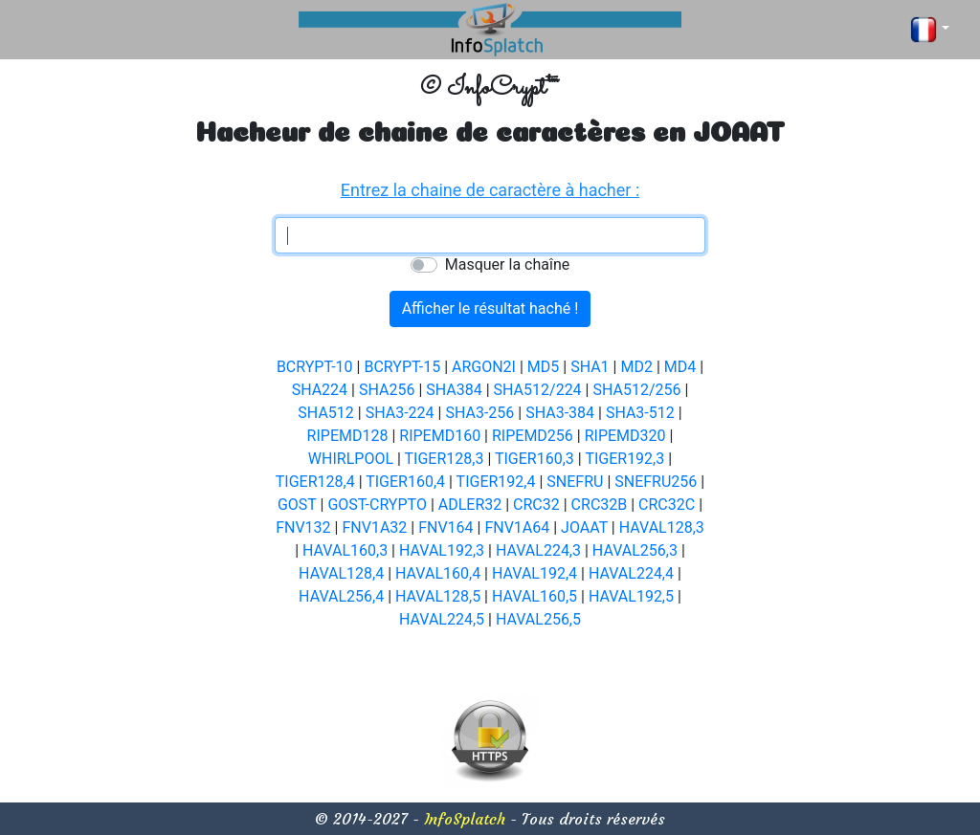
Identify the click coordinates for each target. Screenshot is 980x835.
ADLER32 (470, 504)
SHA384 (453, 390)
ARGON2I (484, 367)
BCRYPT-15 (402, 367)
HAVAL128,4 (341, 573)
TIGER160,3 (534, 459)
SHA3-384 (559, 413)
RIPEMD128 (348, 436)
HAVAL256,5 (538, 619)
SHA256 (386, 390)
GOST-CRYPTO (377, 504)
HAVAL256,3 (635, 550)
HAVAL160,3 (345, 550)
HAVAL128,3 (661, 527)
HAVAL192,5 (631, 596)
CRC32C (666, 504)
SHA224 (319, 390)
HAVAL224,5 (441, 619)
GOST (297, 504)
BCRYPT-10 (315, 367)
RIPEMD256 (532, 436)
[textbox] (490, 235)
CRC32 (536, 504)
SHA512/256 (636, 390)
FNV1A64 (516, 527)
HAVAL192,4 (534, 573)
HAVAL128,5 (437, 596)
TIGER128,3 (444, 459)
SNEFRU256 (655, 481)
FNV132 (303, 527)
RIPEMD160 (439, 436)
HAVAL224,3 (538, 550)
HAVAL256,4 (341, 596)
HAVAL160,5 (534, 596)
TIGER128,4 (315, 481)
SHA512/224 (538, 390)
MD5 (543, 367)
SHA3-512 (640, 413)
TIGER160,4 (405, 481)
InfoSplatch (464, 818)
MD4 (680, 367)
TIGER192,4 (496, 481)
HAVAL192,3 (441, 550)
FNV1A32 (374, 527)
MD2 (636, 367)
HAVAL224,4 (631, 573)
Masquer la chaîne (507, 264)
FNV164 (445, 527)
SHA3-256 (479, 413)
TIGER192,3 (624, 459)
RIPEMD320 (625, 436)
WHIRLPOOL (350, 459)
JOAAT (584, 527)
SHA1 (589, 367)
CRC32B (599, 504)
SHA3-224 (400, 413)
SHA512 (325, 413)
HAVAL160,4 (437, 573)
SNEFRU (574, 481)
